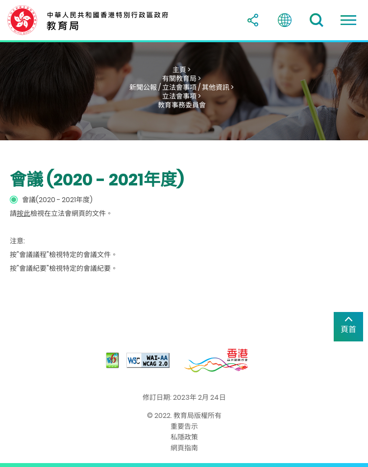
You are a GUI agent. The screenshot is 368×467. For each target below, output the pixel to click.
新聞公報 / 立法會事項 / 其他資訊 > (181, 87)
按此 (23, 213)
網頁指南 (184, 448)
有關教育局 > (181, 78)
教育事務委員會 (182, 105)
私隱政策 (184, 437)
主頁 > (181, 69)
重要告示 (184, 426)
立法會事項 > (181, 96)
